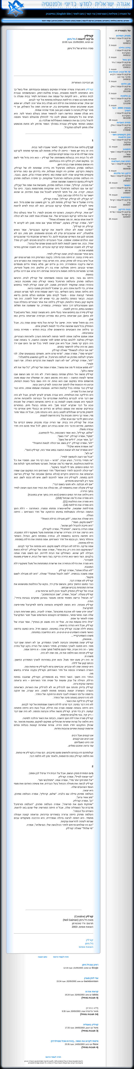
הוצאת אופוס (86, 947)
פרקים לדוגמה (88, 21)
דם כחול (126, 59)
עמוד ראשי (46, 21)
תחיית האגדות (124, 122)
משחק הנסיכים (123, 35)
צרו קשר (90, 13)
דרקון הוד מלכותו (122, 173)
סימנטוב (127, 149)
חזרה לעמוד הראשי (61, 957)
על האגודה (125, 13)
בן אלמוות (126, 96)
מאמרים (98, 21)
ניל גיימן (71, 39)
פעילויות (113, 13)
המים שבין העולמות (121, 161)
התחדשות (126, 197)
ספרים (126, 21)
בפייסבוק (50, 13)
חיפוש (60, 21)
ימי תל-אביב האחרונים (120, 72)
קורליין (89, 89)
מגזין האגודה (69, 21)
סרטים (119, 21)
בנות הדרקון (125, 209)
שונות (78, 21)
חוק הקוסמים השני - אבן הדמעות (121, 135)
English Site (64, 13)
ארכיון (54, 21)
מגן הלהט (126, 84)
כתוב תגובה (42, 957)
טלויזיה (113, 21)
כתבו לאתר (78, 13)
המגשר (127, 185)
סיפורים (106, 21)
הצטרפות (102, 13)
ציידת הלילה (125, 47)
